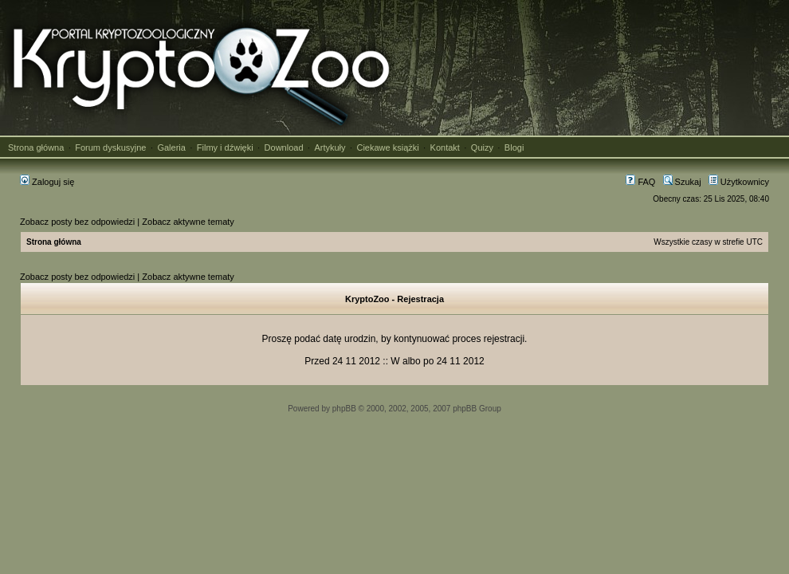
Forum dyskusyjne (110, 147)
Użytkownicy (739, 182)
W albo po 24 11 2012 (437, 361)
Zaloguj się (47, 182)
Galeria (171, 147)
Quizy (482, 147)
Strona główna (36, 147)
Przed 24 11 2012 (342, 361)
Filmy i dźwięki (225, 147)
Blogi (514, 147)
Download (284, 147)
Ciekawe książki (387, 147)
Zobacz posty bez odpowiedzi (77, 221)
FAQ (640, 182)
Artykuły (329, 147)
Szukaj (682, 182)
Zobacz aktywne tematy (188, 221)
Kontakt (445, 147)
